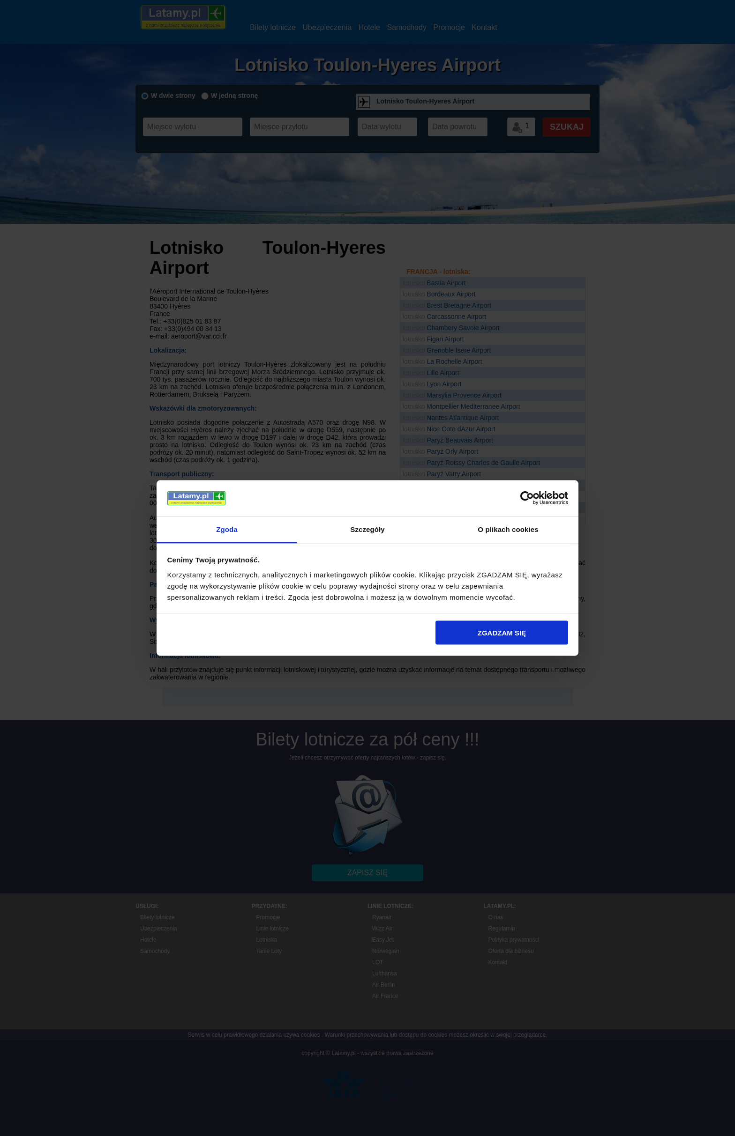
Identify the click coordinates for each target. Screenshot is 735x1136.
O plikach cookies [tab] (508, 529)
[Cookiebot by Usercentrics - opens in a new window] (527, 498)
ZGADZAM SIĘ (502, 633)
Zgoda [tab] (227, 529)
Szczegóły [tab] (367, 529)
